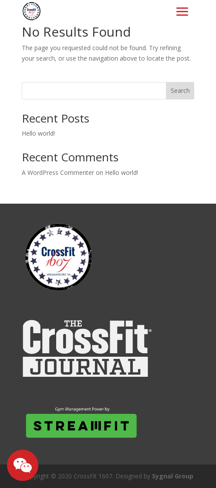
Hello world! (38, 133)
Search (180, 90)
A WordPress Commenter (58, 172)
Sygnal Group (172, 476)
